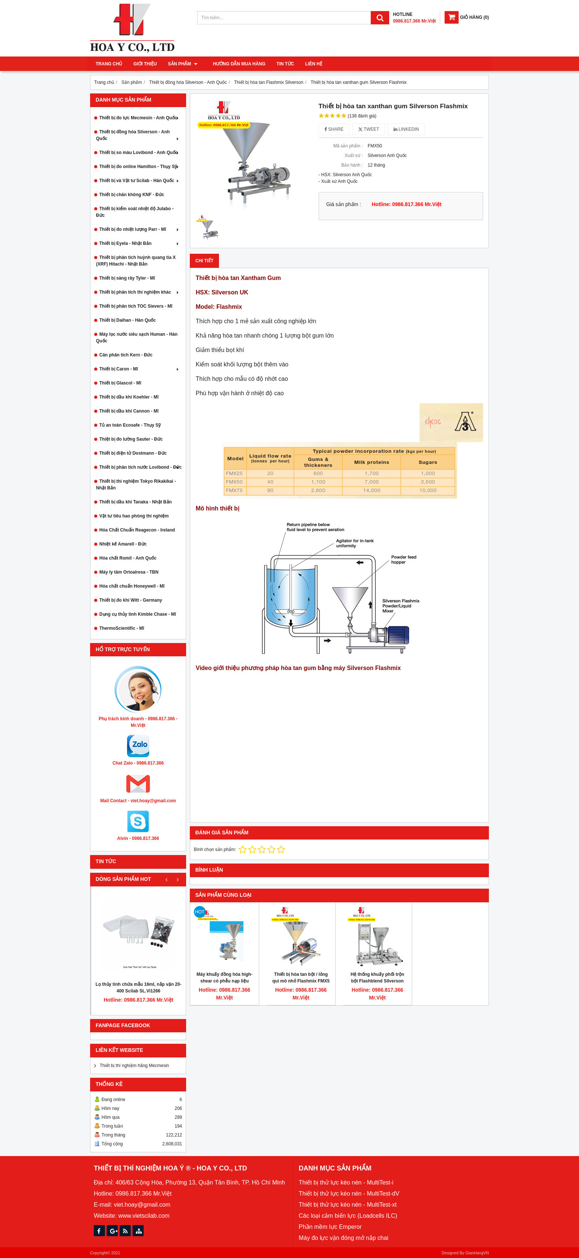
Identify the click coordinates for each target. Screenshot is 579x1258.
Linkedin (406, 129)
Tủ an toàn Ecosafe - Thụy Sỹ (130, 425)
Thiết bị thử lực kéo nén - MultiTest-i (346, 1182)
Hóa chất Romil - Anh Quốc (128, 558)
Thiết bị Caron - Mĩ (139, 369)
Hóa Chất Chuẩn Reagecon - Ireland (137, 530)
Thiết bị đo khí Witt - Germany (130, 600)
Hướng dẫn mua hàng (235, 63)
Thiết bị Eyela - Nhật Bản (139, 243)
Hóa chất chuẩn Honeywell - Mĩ (132, 586)
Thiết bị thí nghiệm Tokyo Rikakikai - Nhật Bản (136, 484)
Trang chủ (109, 63)
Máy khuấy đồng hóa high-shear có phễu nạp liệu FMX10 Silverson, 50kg (224, 981)
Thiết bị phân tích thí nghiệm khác (139, 292)
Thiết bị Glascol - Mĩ (120, 383)
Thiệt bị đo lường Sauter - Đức (131, 439)
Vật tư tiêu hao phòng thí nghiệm (134, 516)
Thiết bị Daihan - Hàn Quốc (127, 320)
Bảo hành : (352, 165)
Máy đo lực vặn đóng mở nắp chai (343, 1238)
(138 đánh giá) (362, 116)
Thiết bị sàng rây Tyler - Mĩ (127, 278)
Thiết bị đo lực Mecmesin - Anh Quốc (139, 117)
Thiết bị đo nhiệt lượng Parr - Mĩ (139, 229)
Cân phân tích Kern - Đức (126, 355)
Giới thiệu (145, 63)
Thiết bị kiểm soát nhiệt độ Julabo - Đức (135, 212)
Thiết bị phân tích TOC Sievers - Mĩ (135, 306)
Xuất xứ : (354, 155)
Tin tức (281, 63)
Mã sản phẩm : (348, 145)
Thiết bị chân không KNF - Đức (131, 194)
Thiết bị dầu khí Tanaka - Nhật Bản (135, 502)
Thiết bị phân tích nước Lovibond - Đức (140, 467)
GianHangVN (477, 1253)
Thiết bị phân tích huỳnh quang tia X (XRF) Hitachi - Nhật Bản (136, 261)
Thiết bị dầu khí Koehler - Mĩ (128, 397)
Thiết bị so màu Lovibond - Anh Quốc (139, 152)
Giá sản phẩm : (343, 204)
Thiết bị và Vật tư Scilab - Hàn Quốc (139, 180)
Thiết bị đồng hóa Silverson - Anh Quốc (138, 135)
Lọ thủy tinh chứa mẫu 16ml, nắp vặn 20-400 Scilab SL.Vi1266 (138, 988)
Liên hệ (309, 63)
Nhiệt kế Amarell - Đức (123, 544)
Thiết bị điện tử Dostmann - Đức (133, 453)
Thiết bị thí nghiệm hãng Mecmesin (134, 1065)
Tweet (368, 129)
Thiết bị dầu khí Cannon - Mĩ (128, 411)
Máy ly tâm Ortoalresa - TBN (128, 572)
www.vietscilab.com (143, 1216)
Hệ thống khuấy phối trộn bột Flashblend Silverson (377, 978)
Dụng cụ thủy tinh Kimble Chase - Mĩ (137, 614)
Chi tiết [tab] (204, 260)
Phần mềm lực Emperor (330, 1227)
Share (334, 129)
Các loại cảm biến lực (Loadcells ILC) (348, 1216)
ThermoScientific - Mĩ (121, 628)
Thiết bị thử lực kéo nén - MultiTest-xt (348, 1204)
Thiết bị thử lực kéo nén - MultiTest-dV (349, 1193)
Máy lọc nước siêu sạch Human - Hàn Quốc (137, 337)
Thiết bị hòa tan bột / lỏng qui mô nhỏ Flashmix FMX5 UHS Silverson (300, 981)
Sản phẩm (183, 63)
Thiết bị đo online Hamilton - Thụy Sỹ (139, 166)
